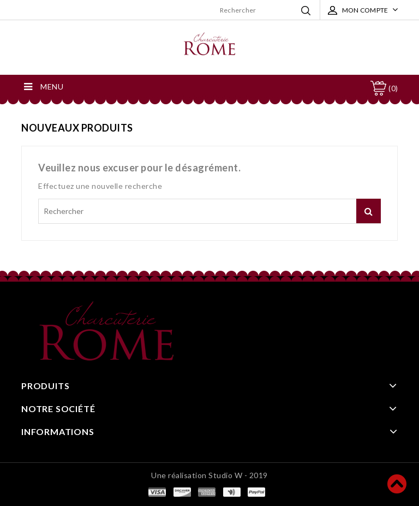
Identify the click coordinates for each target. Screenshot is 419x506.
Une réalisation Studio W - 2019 (209, 475)
